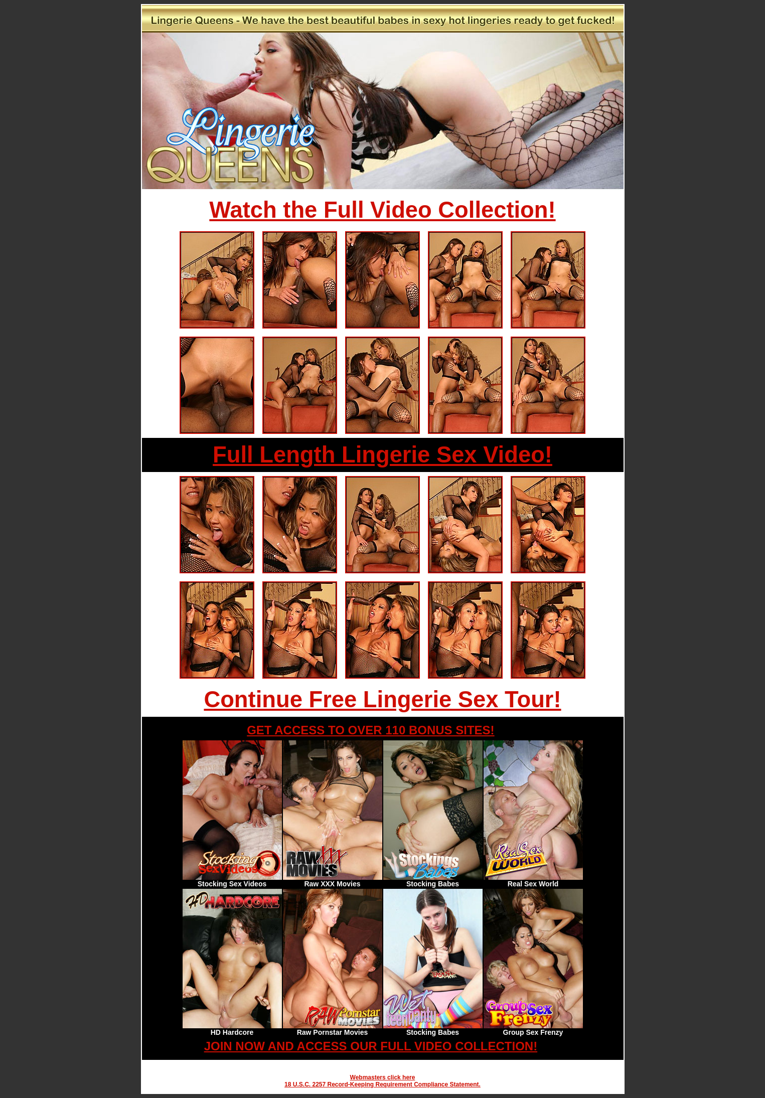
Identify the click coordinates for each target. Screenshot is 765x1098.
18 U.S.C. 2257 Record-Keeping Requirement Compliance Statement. (382, 1084)
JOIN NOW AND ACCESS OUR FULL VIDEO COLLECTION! (370, 1046)
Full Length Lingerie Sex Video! (382, 454)
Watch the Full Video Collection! (382, 210)
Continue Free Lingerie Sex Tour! (382, 699)
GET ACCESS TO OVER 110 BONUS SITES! (370, 730)
